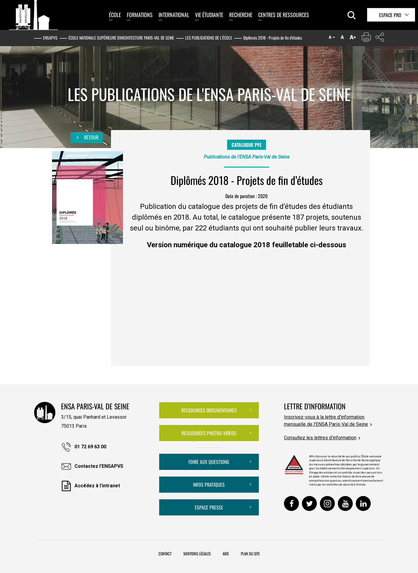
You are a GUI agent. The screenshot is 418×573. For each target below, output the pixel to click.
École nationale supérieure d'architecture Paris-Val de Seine (121, 37)
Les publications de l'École (208, 37)
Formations (140, 15)
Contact (165, 554)
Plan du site (250, 554)
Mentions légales (197, 554)
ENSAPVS (50, 37)
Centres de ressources (283, 15)
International (174, 15)
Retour (86, 137)
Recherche (240, 15)
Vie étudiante (209, 15)
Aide (226, 554)
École (115, 15)
